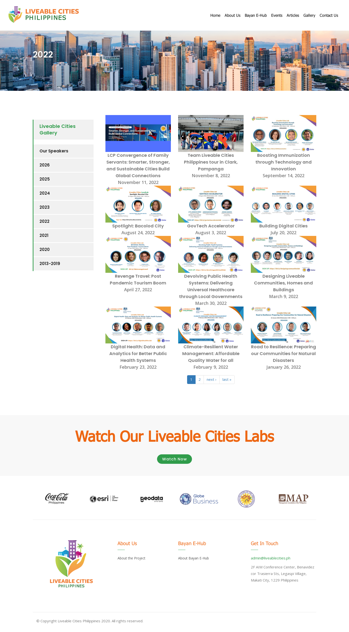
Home (215, 15)
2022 (44, 221)
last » (226, 379)
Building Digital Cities (283, 226)
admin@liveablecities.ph (270, 558)
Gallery (309, 15)
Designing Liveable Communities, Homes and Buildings (283, 283)
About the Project (131, 558)
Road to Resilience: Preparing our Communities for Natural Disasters (283, 353)
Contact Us (329, 15)
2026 (45, 165)
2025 (45, 179)
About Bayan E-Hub (193, 558)
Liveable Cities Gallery (58, 129)
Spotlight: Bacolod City (138, 226)
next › (211, 379)
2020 (45, 249)
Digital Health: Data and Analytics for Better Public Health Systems (138, 353)
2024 (45, 193)
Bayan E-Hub (256, 15)
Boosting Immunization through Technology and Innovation (283, 162)
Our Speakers (54, 151)
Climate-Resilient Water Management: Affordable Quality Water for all (210, 353)
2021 (44, 235)
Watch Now (174, 459)
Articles (293, 15)
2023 (45, 207)
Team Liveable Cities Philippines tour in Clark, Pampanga (211, 162)
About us (232, 15)
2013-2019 (50, 263)
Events (276, 15)
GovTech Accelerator (211, 226)
